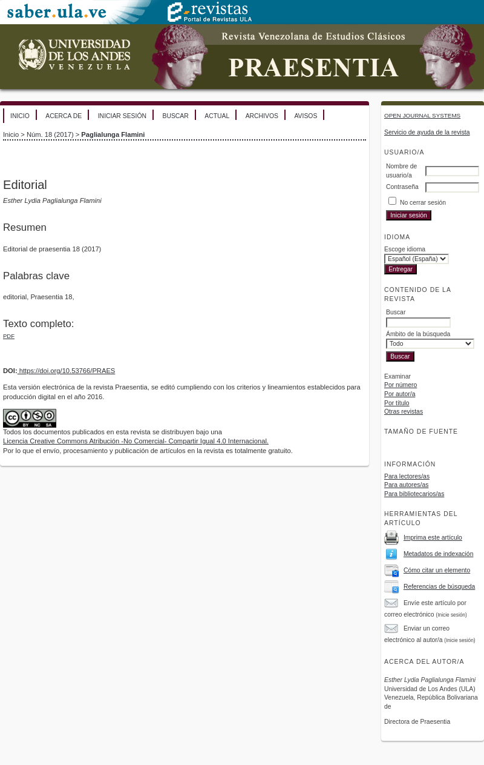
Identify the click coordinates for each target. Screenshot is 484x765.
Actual (216, 116)
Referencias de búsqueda (439, 586)
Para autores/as (406, 485)
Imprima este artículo (433, 537)
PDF (9, 336)
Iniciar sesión (122, 116)
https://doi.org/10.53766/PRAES (67, 370)
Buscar (175, 116)
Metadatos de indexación (439, 554)
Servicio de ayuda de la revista (427, 132)
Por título (397, 403)
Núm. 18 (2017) (50, 134)
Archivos (262, 116)
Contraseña (402, 187)
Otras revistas (403, 411)
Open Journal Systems (422, 115)
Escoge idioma (404, 249)
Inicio (20, 116)
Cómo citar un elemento (437, 570)
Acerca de (63, 116)
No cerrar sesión (423, 202)
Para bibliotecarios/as (414, 494)
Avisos (305, 116)
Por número (400, 385)
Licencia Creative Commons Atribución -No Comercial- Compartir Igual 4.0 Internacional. (136, 441)
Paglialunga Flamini (113, 134)
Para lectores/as (407, 476)
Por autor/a (399, 394)
